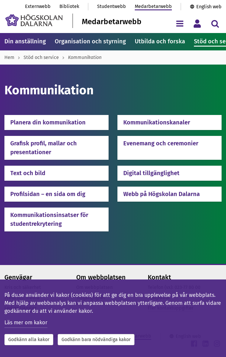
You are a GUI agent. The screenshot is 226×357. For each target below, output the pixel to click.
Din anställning (25, 41)
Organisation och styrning (90, 41)
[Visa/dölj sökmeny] (215, 23)
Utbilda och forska (160, 41)
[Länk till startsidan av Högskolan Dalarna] (34, 20)
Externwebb (38, 6)
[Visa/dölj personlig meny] (197, 23)
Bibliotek (69, 6)
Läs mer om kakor (25, 322)
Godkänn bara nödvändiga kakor (96, 339)
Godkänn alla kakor (28, 339)
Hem (9, 57)
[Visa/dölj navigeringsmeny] (179, 23)
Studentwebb (111, 6)
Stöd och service (41, 57)
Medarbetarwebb (153, 6)
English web (209, 6)
